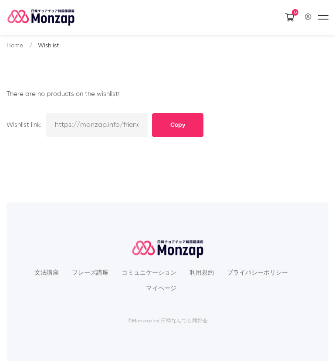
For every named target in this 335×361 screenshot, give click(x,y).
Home (15, 46)
